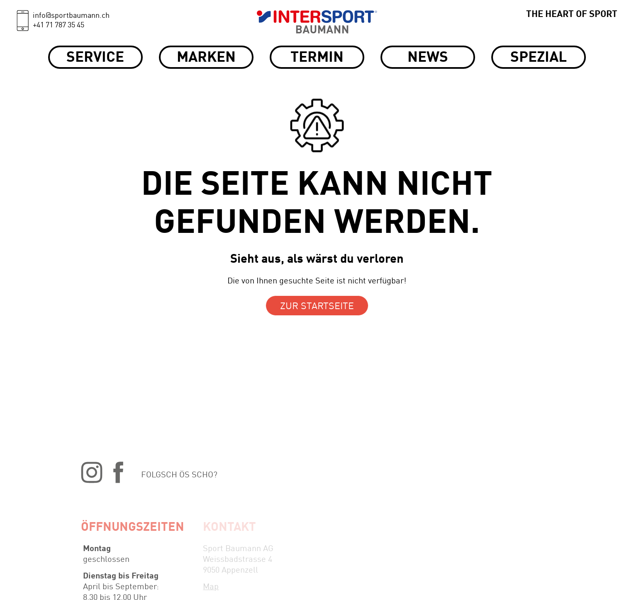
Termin (317, 58)
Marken (206, 58)
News (427, 58)
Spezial (538, 58)
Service (95, 58)
